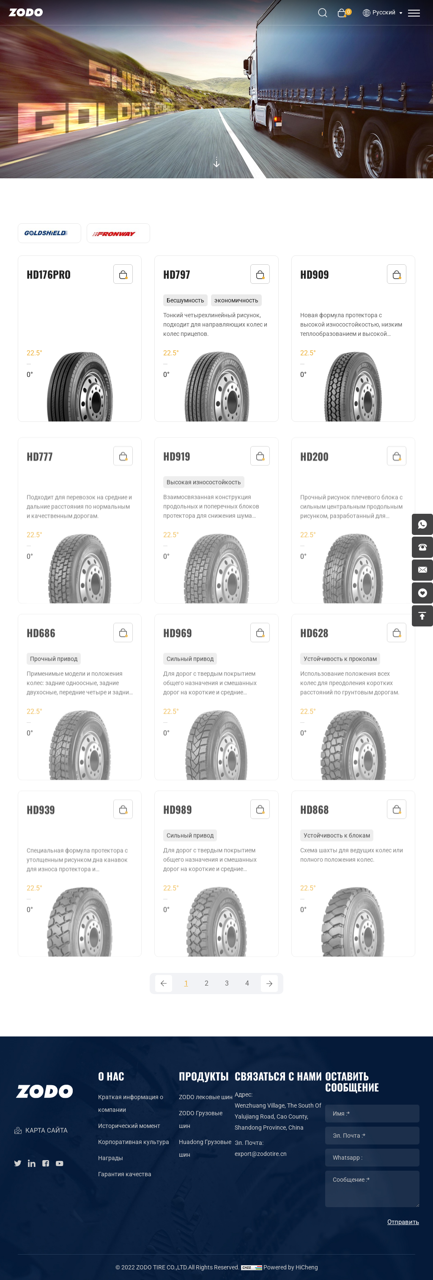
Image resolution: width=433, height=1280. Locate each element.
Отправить (403, 1222)
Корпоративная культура (133, 1142)
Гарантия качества (124, 1174)
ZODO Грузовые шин (200, 1119)
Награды (110, 1158)
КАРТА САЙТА (41, 1131)
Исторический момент (129, 1125)
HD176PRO (49, 274)
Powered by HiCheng (290, 1267)
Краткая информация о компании (130, 1103)
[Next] (269, 983)
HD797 (176, 274)
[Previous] (163, 983)
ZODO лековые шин (206, 1097)
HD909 (314, 274)
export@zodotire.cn (261, 1153)
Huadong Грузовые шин (205, 1148)
